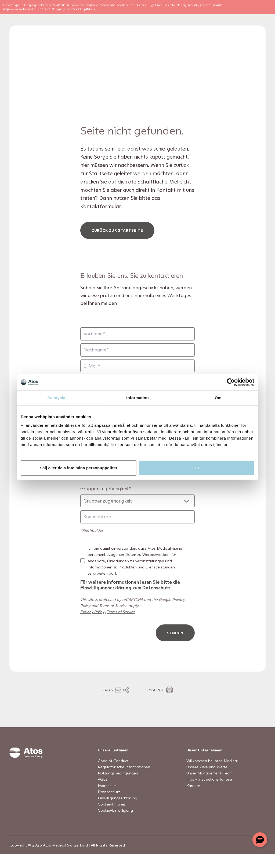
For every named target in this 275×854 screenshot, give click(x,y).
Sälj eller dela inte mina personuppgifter (78, 467)
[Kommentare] (137, 527)
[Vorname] (137, 344)
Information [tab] (137, 397)
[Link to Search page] (226, 15)
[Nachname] (137, 360)
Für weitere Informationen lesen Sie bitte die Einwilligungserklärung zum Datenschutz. (130, 595)
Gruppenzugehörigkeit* (105, 499)
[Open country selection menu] (240, 15)
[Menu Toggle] (257, 15)
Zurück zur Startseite (117, 240)
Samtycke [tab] (57, 397)
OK (196, 467)
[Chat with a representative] (259, 839)
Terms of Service (121, 622)
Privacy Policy (92, 622)
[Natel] (137, 483)
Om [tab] (218, 397)
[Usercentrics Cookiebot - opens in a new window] (230, 382)
